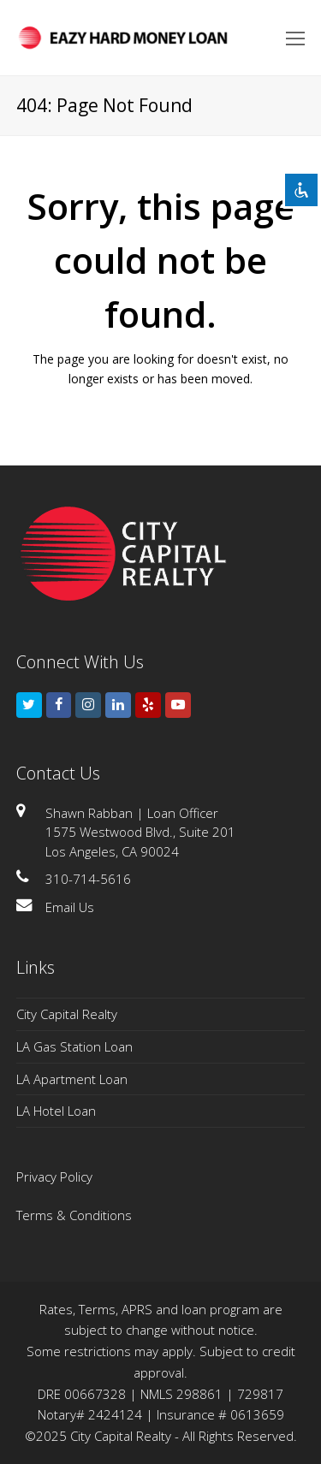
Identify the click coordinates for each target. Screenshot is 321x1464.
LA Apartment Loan (72, 1079)
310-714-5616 (88, 878)
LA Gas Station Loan (74, 1046)
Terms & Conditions (74, 1215)
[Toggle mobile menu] (295, 37)
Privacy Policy (54, 1176)
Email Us (69, 907)
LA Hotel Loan (56, 1110)
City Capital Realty (66, 1013)
